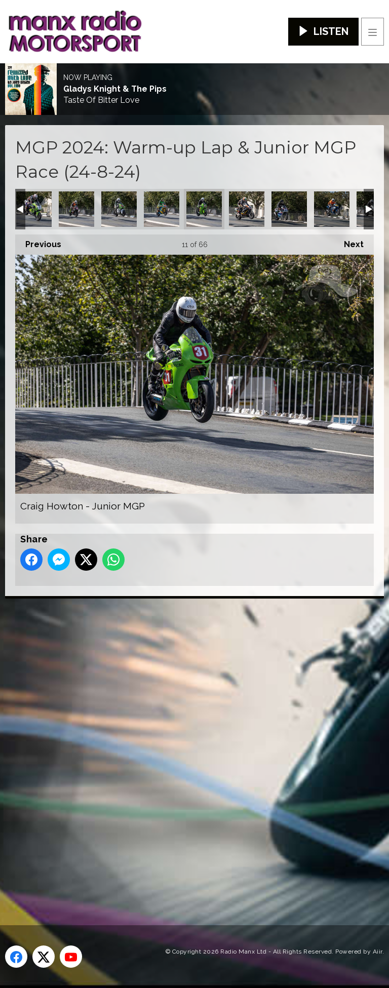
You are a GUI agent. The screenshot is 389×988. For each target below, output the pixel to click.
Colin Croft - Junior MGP (161, 209)
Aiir (377, 951)
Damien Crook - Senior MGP (331, 209)
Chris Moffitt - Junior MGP (119, 209)
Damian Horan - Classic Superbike (289, 209)
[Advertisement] (195, 745)
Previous (38, 241)
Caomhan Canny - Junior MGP (76, 209)
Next (349, 241)
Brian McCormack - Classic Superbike (34, 209)
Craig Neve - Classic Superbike (246, 209)
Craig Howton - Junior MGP (204, 209)
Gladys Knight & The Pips (115, 89)
